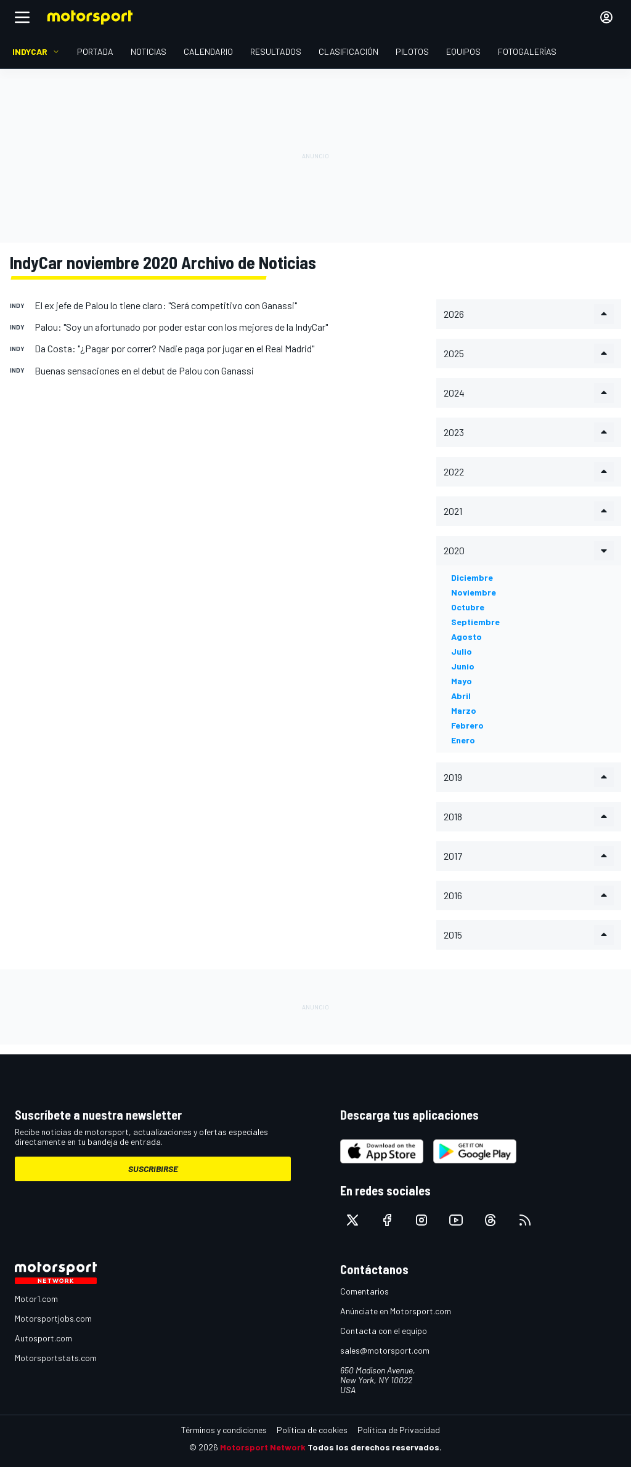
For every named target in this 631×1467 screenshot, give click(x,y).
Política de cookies (312, 1430)
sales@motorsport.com (384, 1350)
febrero (467, 725)
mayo (461, 681)
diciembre (472, 577)
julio (461, 651)
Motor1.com (36, 1298)
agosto (466, 636)
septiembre (475, 621)
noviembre (473, 592)
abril (461, 695)
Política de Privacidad (398, 1430)
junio (462, 666)
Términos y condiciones (224, 1430)
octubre (467, 607)
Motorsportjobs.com (53, 1318)
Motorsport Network (263, 1447)
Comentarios (364, 1291)
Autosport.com (43, 1338)
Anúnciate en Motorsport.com (395, 1311)
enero (463, 740)
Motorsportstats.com (56, 1357)
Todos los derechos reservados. (374, 1447)
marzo (463, 710)
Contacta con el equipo (383, 1330)
